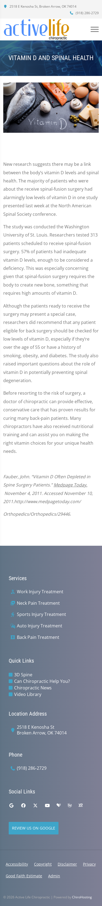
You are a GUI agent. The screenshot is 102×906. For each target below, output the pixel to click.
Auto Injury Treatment (39, 626)
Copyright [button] (43, 864)
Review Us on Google (33, 828)
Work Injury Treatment (40, 592)
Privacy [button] (89, 864)
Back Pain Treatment (38, 637)
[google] (11, 805)
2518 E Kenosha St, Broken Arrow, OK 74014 (39, 6)
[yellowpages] (80, 805)
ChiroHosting (82, 897)
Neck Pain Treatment (38, 603)
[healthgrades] (59, 805)
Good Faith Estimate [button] (24, 875)
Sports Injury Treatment (41, 614)
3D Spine (23, 675)
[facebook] (23, 805)
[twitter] (35, 805)
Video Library (27, 694)
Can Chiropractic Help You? (42, 681)
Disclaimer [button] (67, 864)
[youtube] (47, 805)
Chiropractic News (33, 688)
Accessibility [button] (17, 864)
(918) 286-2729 (84, 13)
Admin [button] (54, 875)
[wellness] (69, 805)
